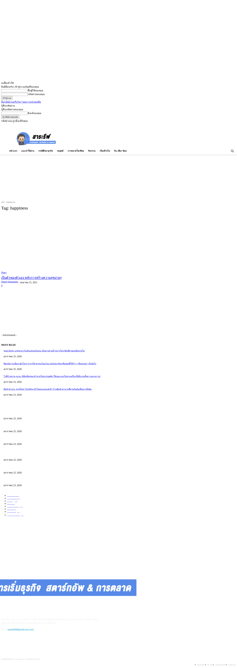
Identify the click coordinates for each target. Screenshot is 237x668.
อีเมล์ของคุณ (34, 113)
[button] (232, 150)
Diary (4, 272)
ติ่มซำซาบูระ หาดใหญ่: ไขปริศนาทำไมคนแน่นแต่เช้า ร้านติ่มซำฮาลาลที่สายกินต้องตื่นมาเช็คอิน (48, 389)
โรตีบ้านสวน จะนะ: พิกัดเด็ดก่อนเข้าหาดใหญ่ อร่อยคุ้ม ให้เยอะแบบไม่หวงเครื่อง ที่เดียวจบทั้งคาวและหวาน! (52, 376)
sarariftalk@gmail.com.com (20, 629)
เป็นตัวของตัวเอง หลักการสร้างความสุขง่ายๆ (31, 277)
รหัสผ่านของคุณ (36, 94)
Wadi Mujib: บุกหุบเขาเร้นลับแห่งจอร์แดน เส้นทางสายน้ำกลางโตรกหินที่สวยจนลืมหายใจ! (44, 351)
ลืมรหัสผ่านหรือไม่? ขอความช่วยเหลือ (21, 102)
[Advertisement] (126, 138)
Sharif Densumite (9, 282)
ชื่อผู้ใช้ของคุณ (35, 90)
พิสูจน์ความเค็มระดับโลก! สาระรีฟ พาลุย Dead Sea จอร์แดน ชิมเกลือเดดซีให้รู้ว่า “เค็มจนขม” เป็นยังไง (50, 364)
